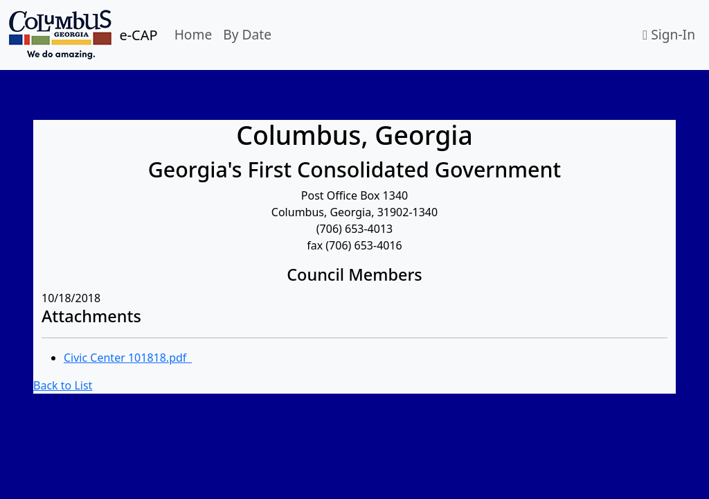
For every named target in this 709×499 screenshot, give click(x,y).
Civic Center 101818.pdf (128, 357)
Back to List (62, 385)
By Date (247, 34)
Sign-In (669, 34)
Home (193, 34)
